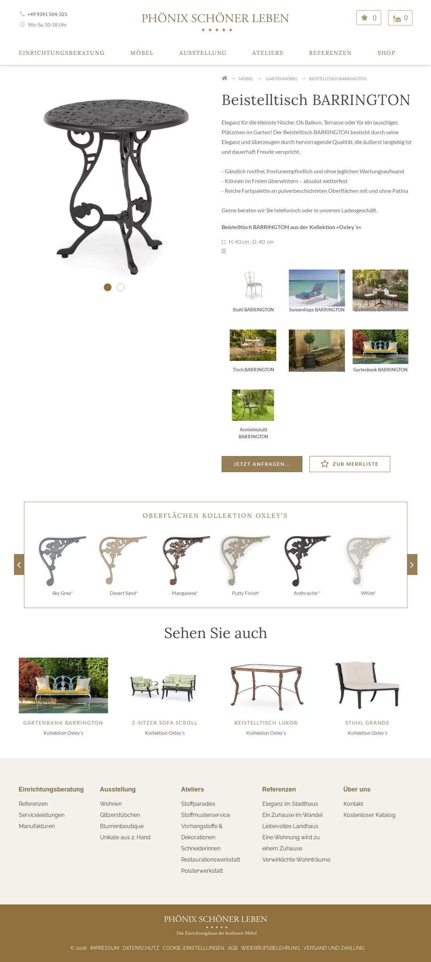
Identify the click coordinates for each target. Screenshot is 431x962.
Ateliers (267, 52)
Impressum (104, 948)
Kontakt (353, 804)
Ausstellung (203, 52)
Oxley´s (349, 227)
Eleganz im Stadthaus (290, 804)
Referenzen (330, 52)
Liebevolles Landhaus (290, 826)
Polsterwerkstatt (202, 871)
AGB (233, 948)
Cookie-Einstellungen (193, 948)
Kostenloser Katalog (369, 815)
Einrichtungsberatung (62, 52)
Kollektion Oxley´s (63, 733)
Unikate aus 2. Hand (125, 837)
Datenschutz (141, 948)
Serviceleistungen (41, 815)
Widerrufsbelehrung (270, 948)
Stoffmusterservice (205, 815)
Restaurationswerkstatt (210, 859)
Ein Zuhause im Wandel (292, 815)
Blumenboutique (122, 826)
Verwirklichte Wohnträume (296, 859)
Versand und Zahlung (333, 948)
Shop (387, 52)
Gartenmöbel (282, 78)
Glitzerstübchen (120, 815)
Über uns (357, 789)
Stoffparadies (198, 804)
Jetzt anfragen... (262, 464)
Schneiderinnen (201, 848)
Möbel (142, 52)
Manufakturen (37, 826)
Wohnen (111, 804)
